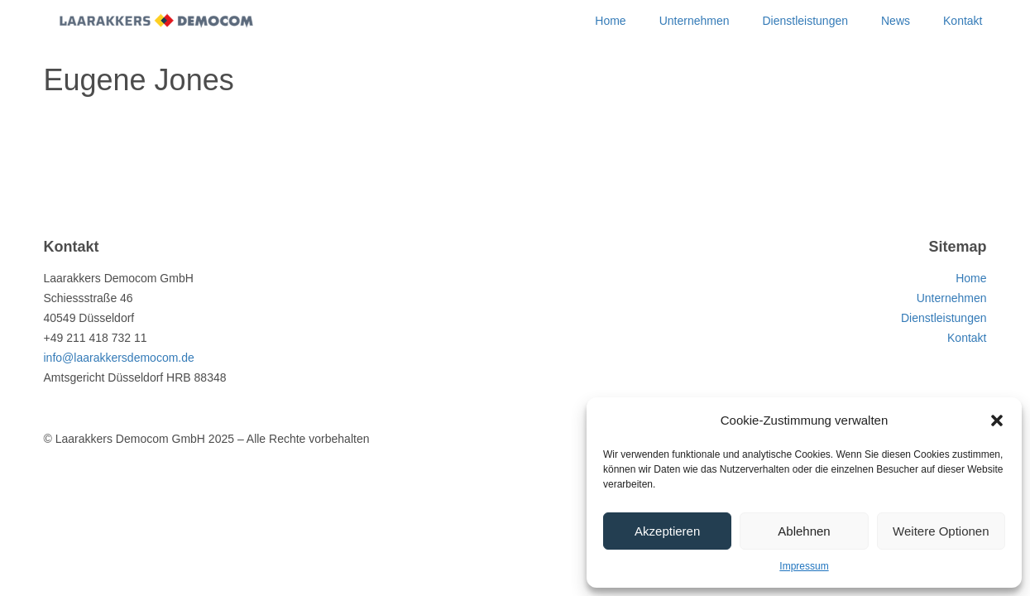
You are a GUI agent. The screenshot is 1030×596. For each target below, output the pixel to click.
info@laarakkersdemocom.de (119, 357)
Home (610, 20)
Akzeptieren (667, 531)
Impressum (803, 566)
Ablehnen (804, 531)
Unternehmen (694, 20)
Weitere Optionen (941, 531)
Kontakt (962, 20)
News (895, 20)
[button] (997, 420)
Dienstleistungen (805, 20)
